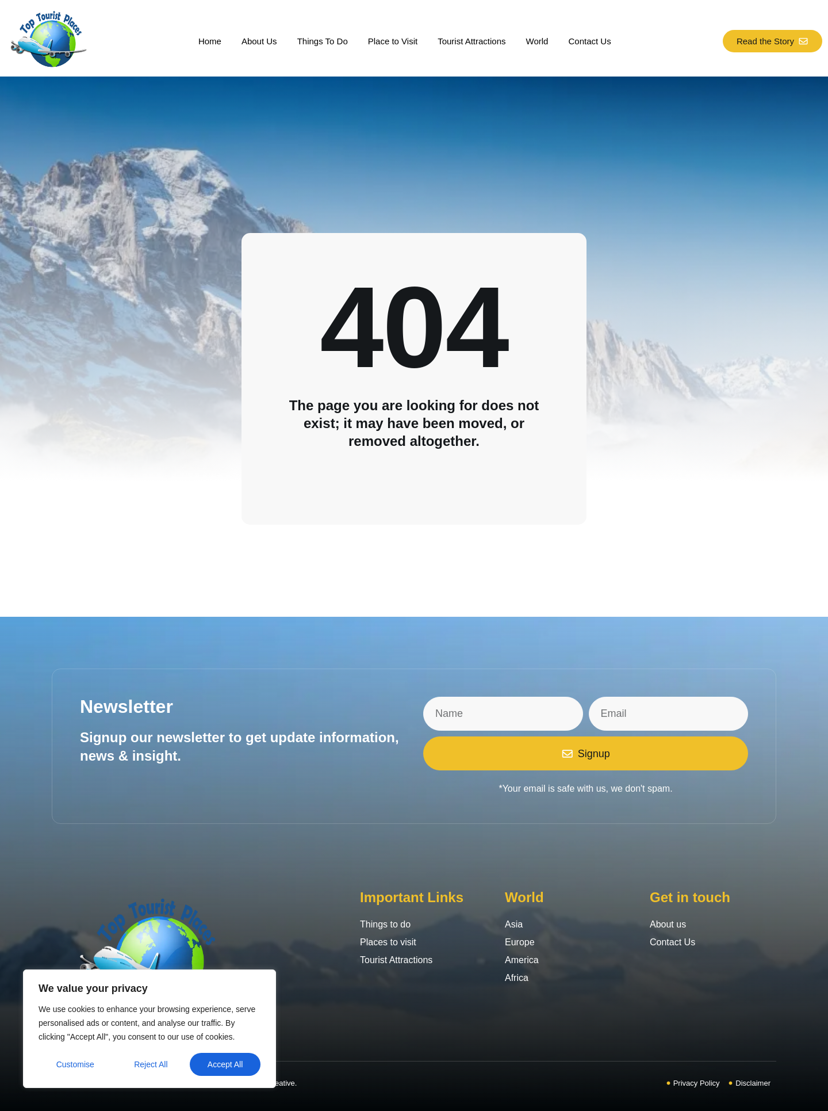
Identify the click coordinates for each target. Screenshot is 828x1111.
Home (209, 41)
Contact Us (589, 41)
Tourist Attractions (471, 41)
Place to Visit (392, 41)
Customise (75, 1064)
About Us (259, 41)
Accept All (225, 1064)
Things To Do (322, 41)
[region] (149, 1028)
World (537, 41)
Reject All (150, 1064)
